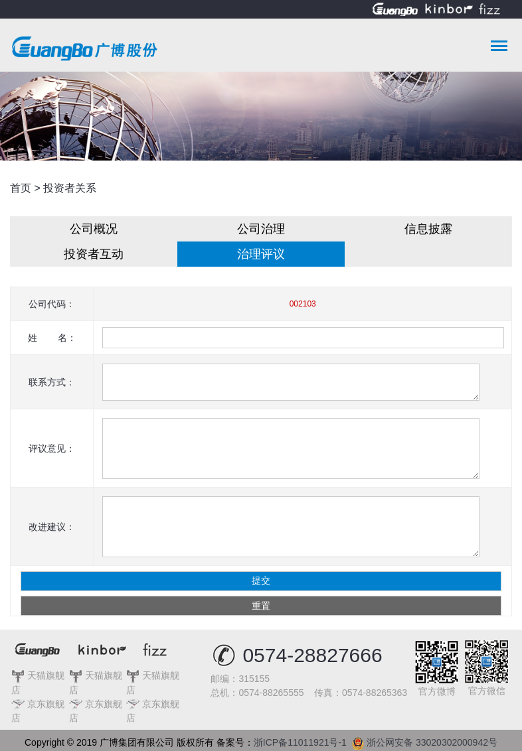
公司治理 (261, 229)
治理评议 (261, 254)
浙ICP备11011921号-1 (303, 742)
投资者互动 (94, 254)
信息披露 (428, 229)
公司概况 (94, 229)
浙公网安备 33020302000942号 (424, 740)
